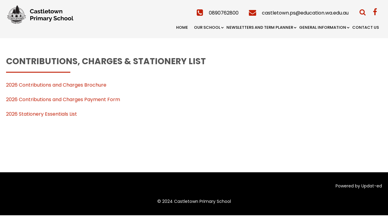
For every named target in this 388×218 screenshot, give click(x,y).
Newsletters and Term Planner (259, 27)
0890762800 (224, 12)
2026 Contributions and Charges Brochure (56, 84)
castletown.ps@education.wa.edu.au (305, 12)
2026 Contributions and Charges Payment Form (63, 99)
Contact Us (365, 27)
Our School (207, 27)
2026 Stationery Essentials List (41, 114)
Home (182, 27)
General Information (322, 27)
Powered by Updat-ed (359, 186)
